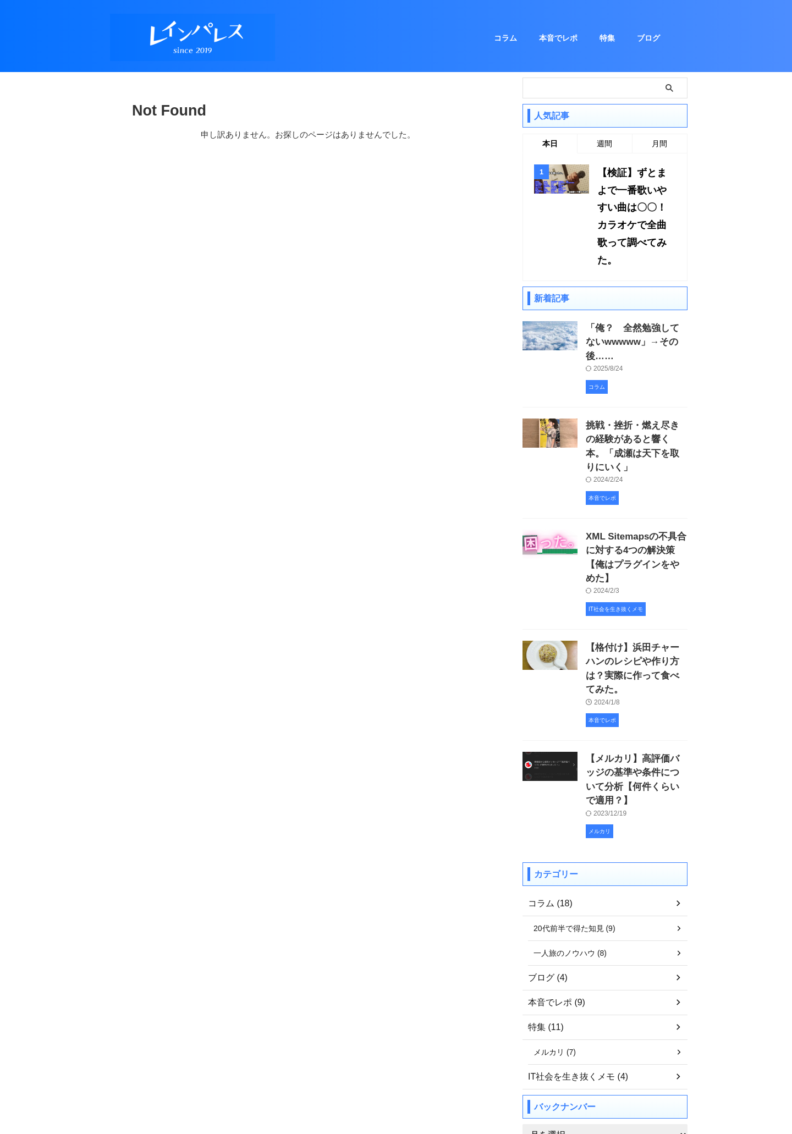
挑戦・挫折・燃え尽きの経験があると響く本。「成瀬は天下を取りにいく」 (636, 388)
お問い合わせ (356, 1072)
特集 (607, 38)
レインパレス (396, 1098)
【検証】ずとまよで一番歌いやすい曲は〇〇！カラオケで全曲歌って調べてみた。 (634, 201)
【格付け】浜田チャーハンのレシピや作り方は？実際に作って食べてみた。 (636, 573)
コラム (505, 38)
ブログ (648, 38)
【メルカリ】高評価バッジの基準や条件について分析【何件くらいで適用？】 (636, 665)
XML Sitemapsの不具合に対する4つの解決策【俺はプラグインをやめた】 (635, 481)
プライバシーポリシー (423, 1072)
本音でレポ (558, 38)
